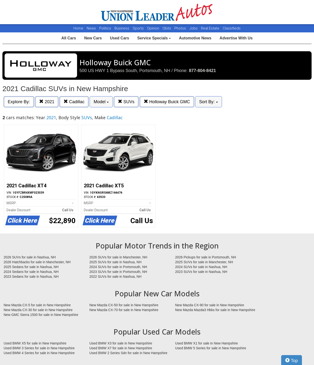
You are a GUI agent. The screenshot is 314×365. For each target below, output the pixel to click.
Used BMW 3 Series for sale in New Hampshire (39, 348)
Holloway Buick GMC (167, 101)
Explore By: (19, 101)
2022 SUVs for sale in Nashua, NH (115, 276)
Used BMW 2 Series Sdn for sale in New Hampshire (128, 353)
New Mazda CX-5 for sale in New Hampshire (37, 305)
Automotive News (195, 38)
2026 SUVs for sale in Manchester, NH (118, 257)
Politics (105, 28)
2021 (46, 101)
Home (78, 28)
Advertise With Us (236, 38)
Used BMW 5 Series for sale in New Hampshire (210, 348)
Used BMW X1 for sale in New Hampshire (206, 343)
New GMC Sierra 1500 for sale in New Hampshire (41, 315)
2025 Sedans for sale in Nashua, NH (31, 267)
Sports (139, 28)
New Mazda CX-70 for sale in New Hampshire (123, 310)
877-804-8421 (202, 70)
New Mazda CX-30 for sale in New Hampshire (38, 310)
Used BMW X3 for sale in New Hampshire (120, 343)
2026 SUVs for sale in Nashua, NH (30, 257)
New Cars (93, 38)
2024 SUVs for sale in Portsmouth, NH (118, 267)
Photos (180, 28)
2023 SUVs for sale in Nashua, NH (201, 272)
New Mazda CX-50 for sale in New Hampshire (123, 305)
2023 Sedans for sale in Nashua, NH (31, 276)
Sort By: (208, 101)
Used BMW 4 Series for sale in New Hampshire (39, 353)
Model (101, 101)
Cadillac (74, 101)
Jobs (194, 28)
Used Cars (119, 38)
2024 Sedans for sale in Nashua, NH (31, 272)
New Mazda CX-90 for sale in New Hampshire (209, 305)
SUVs (126, 101)
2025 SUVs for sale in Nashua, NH (115, 262)
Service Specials (154, 38)
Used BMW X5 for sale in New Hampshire (35, 343)
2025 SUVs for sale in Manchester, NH (204, 262)
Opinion (153, 28)
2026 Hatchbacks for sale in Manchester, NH (37, 262)
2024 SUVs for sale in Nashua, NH (201, 267)
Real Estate (210, 28)
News (91, 28)
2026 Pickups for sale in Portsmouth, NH (205, 257)
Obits (167, 28)
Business (122, 28)
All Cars (68, 38)
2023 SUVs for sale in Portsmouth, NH (118, 272)
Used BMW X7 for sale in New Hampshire (120, 348)
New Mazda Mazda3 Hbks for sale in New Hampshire (215, 310)
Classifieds (232, 28)
